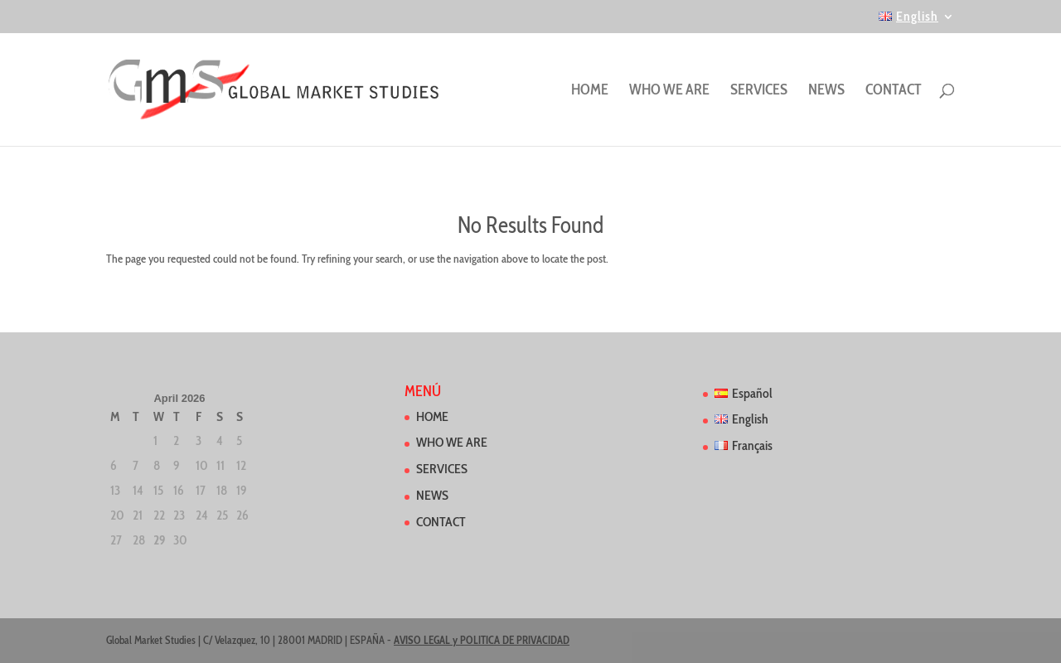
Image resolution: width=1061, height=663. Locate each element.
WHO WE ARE (669, 91)
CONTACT (893, 91)
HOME (589, 91)
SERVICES (758, 91)
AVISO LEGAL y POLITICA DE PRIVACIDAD (481, 639)
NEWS (826, 91)
